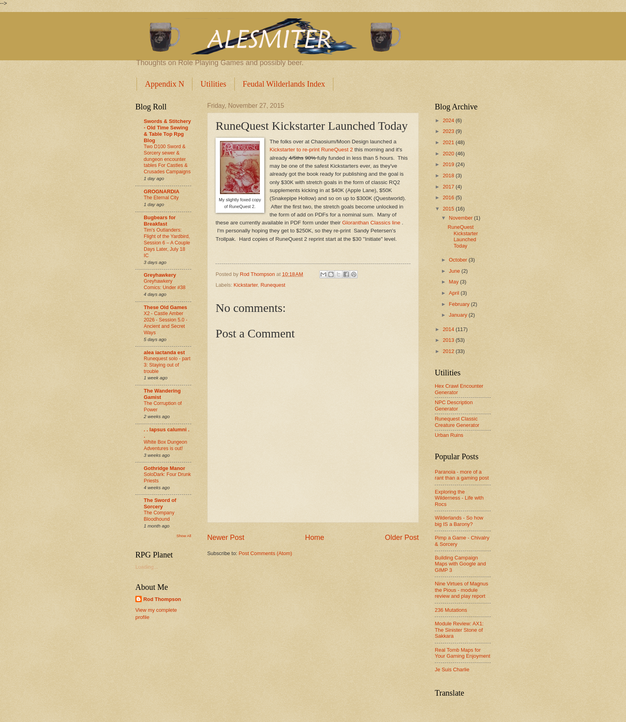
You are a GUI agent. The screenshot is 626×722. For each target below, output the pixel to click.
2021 (449, 142)
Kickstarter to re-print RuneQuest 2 (311, 150)
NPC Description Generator (454, 405)
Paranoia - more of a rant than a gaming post (462, 475)
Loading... (146, 567)
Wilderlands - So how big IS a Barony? (459, 521)
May (454, 282)
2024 (449, 120)
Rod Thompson (162, 599)
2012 (449, 351)
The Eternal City (161, 197)
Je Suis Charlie (452, 669)
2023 (449, 131)
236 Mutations (451, 610)
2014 (449, 329)
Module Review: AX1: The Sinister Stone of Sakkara (459, 630)
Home (314, 538)
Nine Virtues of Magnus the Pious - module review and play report (461, 590)
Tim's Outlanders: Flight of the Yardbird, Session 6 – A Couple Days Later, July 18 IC (167, 242)
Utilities (213, 83)
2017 (449, 187)
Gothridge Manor (164, 468)
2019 (449, 164)
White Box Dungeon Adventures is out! (165, 445)
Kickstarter (246, 285)
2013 (449, 340)
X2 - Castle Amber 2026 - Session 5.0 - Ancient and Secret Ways (165, 323)
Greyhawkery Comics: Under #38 (165, 284)
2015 (449, 209)
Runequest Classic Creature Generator (457, 422)
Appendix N (164, 83)
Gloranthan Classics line (372, 223)
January (458, 315)
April (454, 293)
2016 (449, 197)
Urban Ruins (449, 435)
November (461, 218)
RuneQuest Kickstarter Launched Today (463, 236)
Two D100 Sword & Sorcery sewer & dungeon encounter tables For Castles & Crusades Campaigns (167, 159)
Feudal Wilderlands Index (284, 83)
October (458, 260)
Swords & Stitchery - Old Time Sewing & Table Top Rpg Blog (167, 130)
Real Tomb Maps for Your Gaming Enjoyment (462, 653)
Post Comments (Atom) (265, 553)
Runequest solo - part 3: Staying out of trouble (167, 365)
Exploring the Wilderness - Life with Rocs (459, 498)
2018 (449, 176)
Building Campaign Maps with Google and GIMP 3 (460, 564)
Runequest (272, 285)
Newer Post (225, 538)
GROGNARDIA (161, 191)
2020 (449, 154)
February (460, 304)
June (455, 271)
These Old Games (165, 307)
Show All (183, 536)
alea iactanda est (164, 352)
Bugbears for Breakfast (160, 220)
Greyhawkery (160, 275)
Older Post (402, 538)
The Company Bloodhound (159, 516)
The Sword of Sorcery (160, 503)
